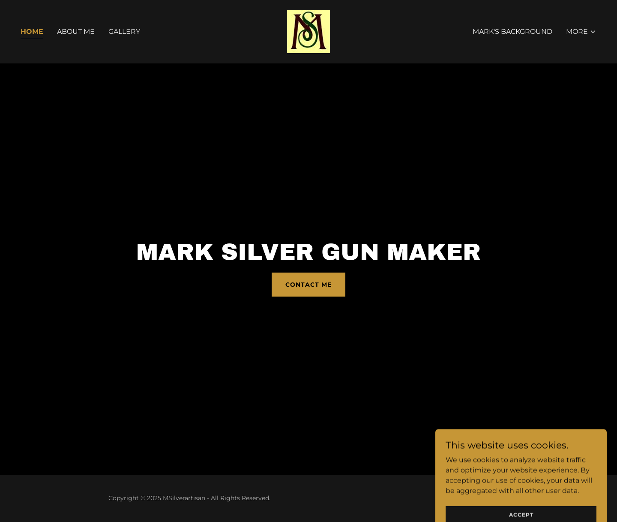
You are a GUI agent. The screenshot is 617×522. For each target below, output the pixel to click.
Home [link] (32, 31)
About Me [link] (76, 31)
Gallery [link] (124, 31)
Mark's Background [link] (512, 31)
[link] (308, 31)
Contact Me (308, 284)
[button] (581, 32)
